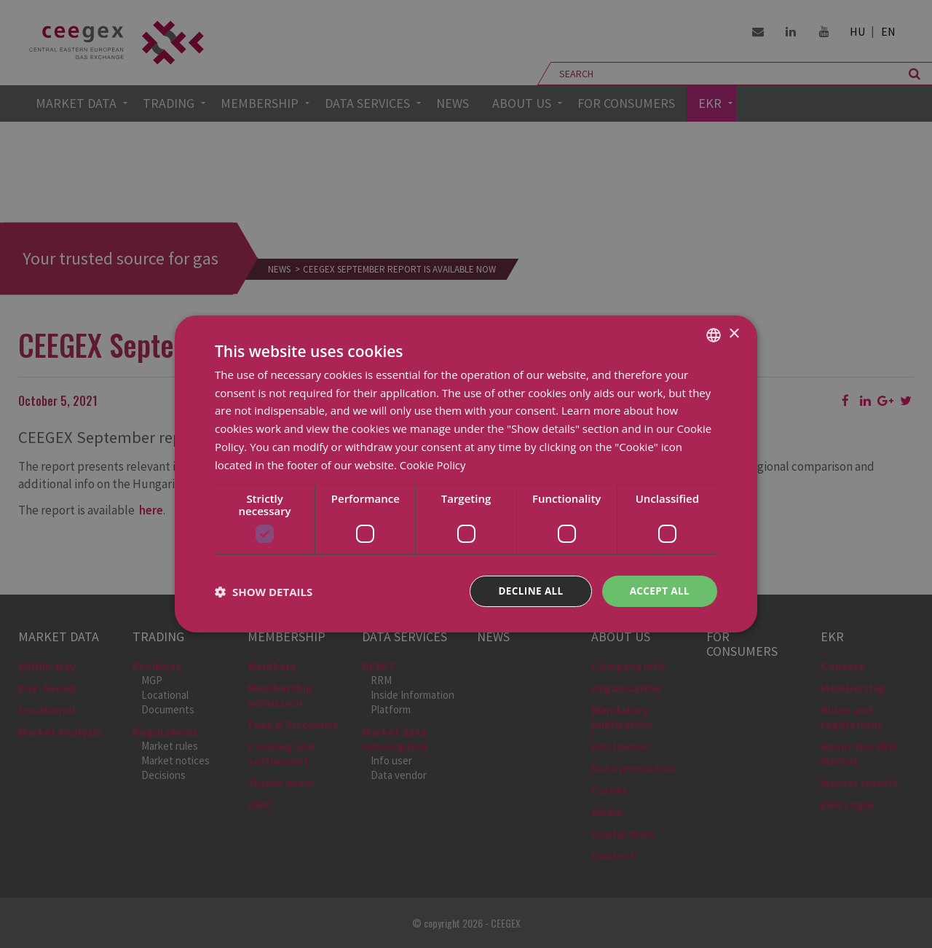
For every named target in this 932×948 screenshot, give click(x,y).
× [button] (733, 333)
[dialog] (466, 474)
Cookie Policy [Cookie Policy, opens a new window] (433, 464)
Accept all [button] (659, 591)
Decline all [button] (527, 591)
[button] (263, 591)
